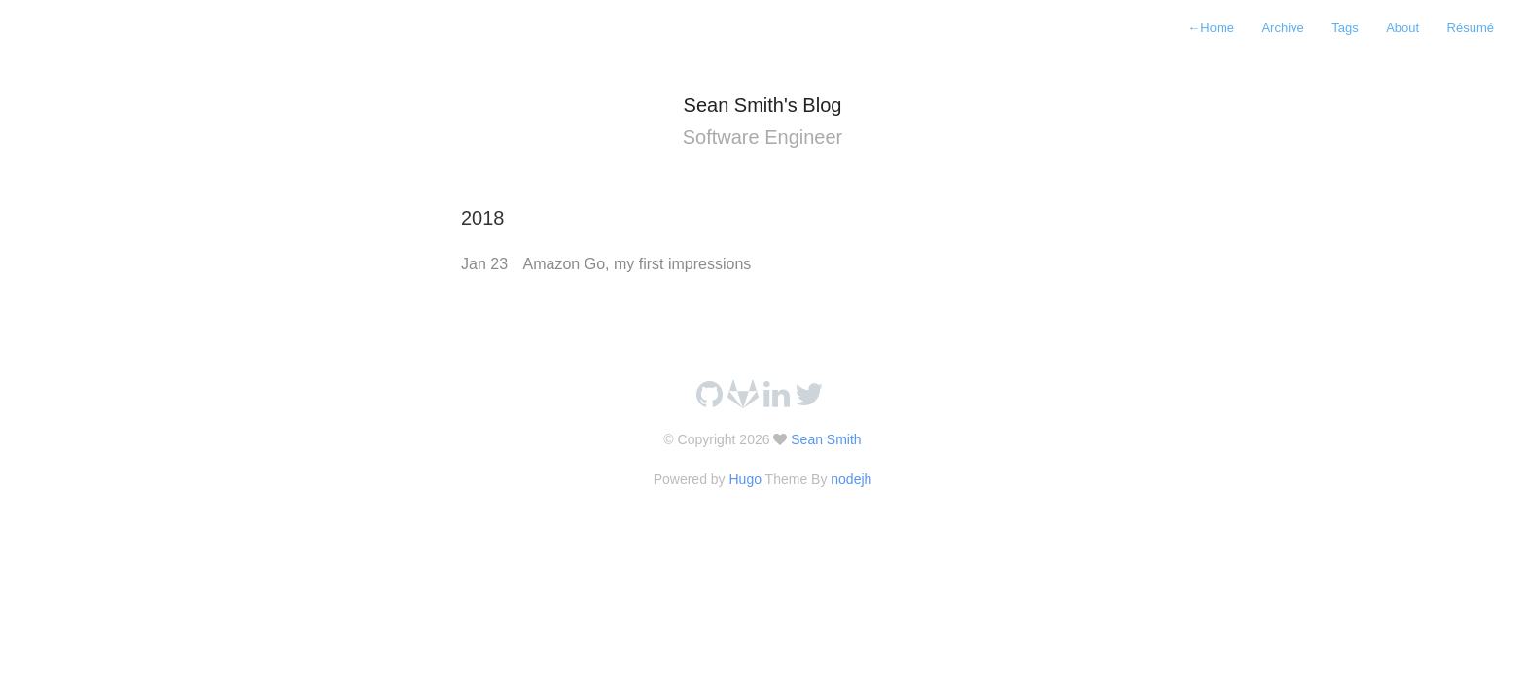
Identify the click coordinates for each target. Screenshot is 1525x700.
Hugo (744, 479)
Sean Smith (824, 439)
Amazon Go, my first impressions (637, 264)
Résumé (1470, 27)
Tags (1344, 27)
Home (1211, 27)
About (1402, 27)
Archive (1282, 27)
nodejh (851, 479)
